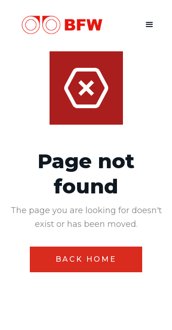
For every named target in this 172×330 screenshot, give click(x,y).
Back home (86, 259)
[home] (57, 24)
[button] (149, 24)
